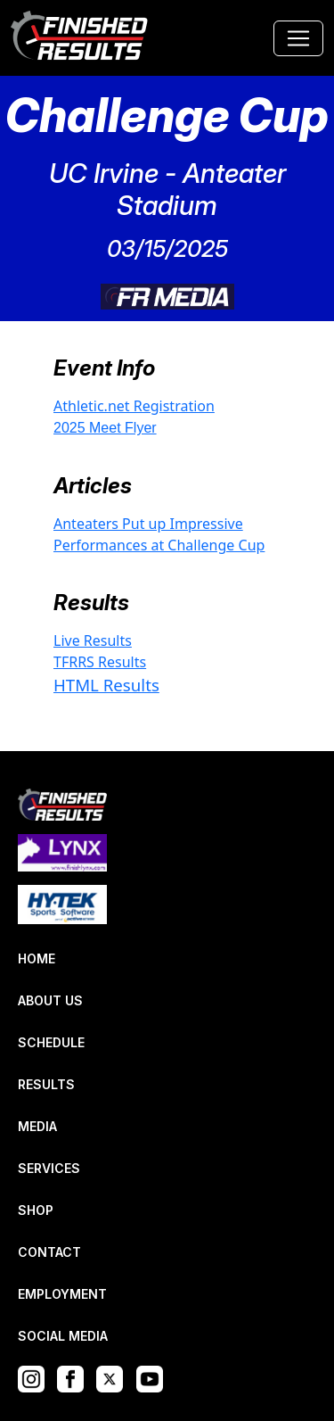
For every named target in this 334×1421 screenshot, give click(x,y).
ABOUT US (50, 1000)
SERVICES (49, 1168)
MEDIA (37, 1126)
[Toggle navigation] (298, 38)
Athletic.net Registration (134, 406)
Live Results (92, 640)
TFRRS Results (99, 662)
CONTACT (49, 1252)
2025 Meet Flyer (105, 427)
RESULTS (46, 1084)
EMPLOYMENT (62, 1293)
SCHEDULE (51, 1042)
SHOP (35, 1210)
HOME (36, 958)
